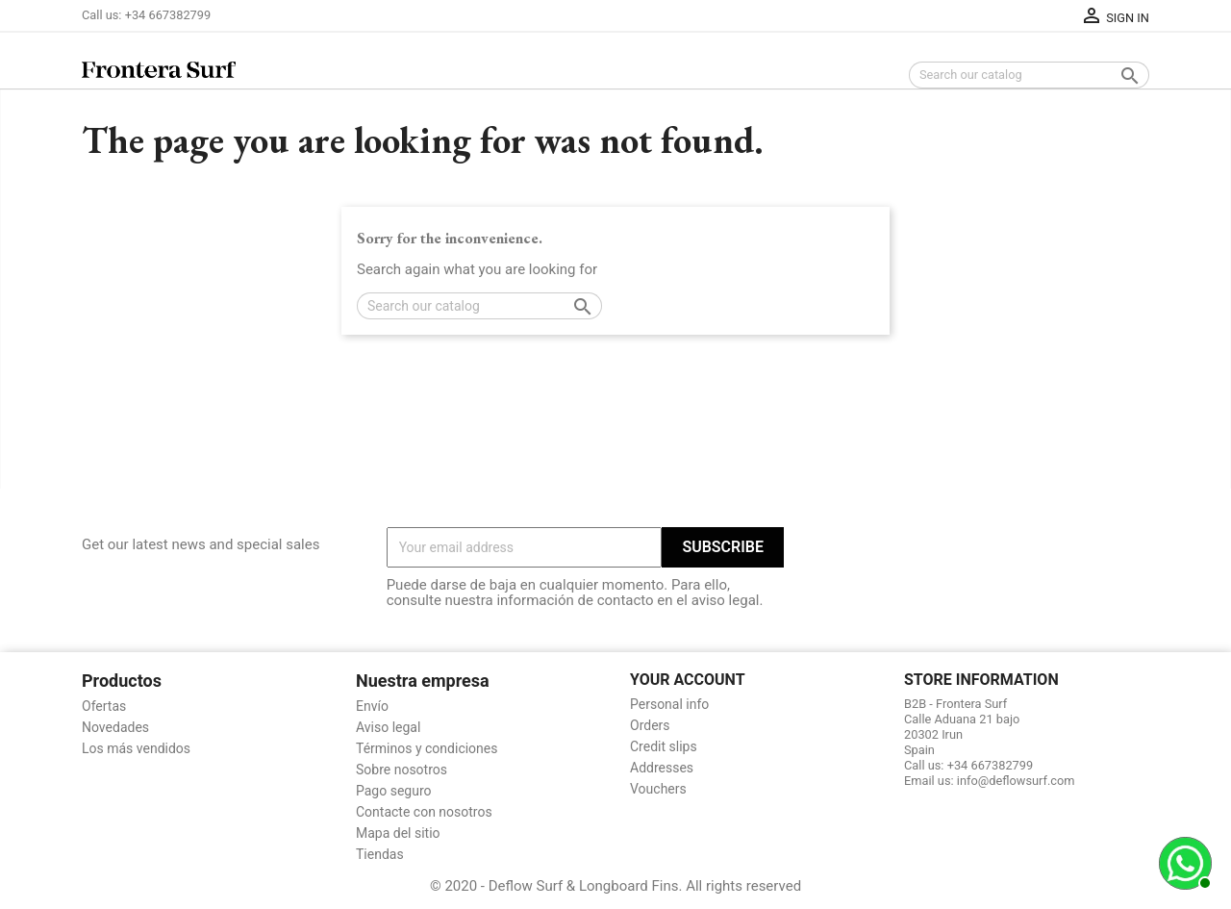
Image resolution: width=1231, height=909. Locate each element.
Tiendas (380, 854)
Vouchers (658, 788)
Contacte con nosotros (424, 812)
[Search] (1029, 75)
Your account (687, 679)
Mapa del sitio (398, 833)
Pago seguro (394, 790)
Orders (650, 725)
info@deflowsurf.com (1016, 780)
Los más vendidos (136, 748)
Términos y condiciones (426, 748)
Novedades (115, 727)
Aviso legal (388, 727)
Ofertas (104, 706)
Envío (372, 706)
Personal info (669, 704)
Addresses (661, 767)
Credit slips (663, 746)
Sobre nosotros (401, 769)
